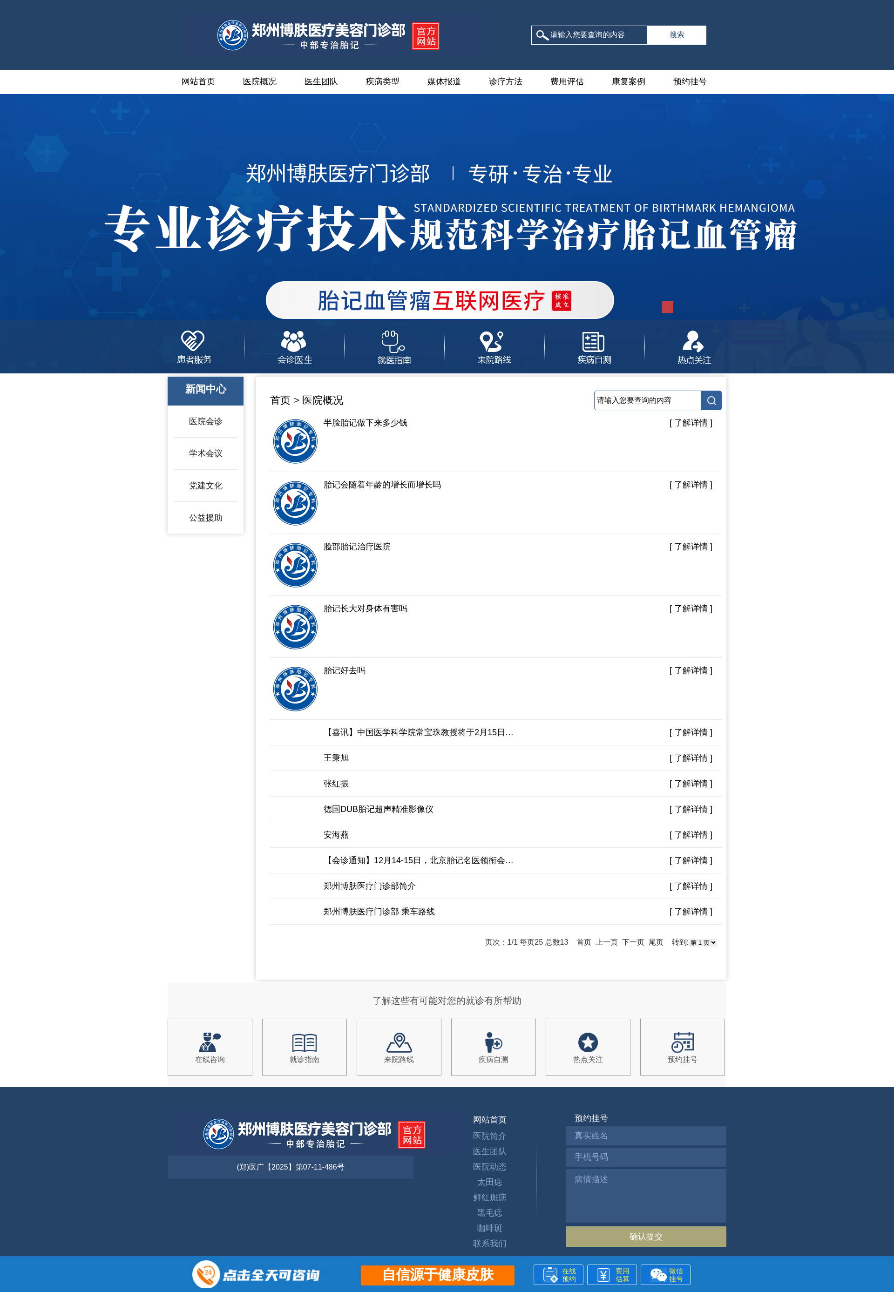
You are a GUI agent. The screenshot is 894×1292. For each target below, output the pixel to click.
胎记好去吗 (319, 689)
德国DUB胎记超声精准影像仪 (378, 809)
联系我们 (490, 1243)
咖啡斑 (489, 1228)
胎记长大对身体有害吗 (339, 627)
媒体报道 (444, 81)
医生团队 (321, 81)
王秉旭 (336, 758)
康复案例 (628, 81)
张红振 (336, 783)
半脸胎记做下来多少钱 (339, 441)
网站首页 (198, 81)
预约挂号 (690, 81)
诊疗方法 (505, 81)
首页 (280, 400)
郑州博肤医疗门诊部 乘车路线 (379, 911)
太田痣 (489, 1182)
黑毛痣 (489, 1213)
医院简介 (490, 1136)
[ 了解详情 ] (691, 422)
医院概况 (260, 81)
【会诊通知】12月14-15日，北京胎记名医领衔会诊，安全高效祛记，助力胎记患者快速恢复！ (419, 860)
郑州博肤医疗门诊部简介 (370, 886)
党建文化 (206, 485)
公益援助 (206, 517)
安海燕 (336, 834)
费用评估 (567, 81)
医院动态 (490, 1166)
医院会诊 (206, 421)
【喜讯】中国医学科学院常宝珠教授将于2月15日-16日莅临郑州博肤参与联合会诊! (419, 732)
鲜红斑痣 (490, 1197)
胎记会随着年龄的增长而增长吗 (356, 503)
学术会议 (206, 453)
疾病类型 (383, 81)
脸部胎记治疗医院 (331, 565)
